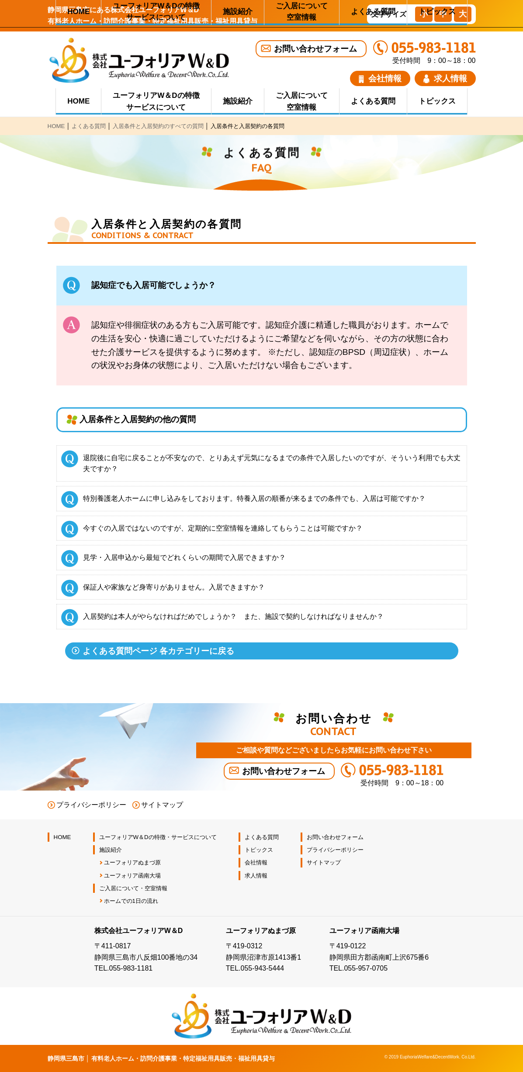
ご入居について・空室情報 (133, 888)
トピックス (437, 101)
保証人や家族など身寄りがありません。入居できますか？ (174, 587)
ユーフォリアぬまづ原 (132, 862)
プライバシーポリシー (91, 804)
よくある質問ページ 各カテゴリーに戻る (158, 651)
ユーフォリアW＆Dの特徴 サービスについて (156, 101)
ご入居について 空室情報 (302, 101)
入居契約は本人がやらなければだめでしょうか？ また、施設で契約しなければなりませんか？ (233, 616)
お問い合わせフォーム (315, 48)
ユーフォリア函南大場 (132, 875)
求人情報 (445, 78)
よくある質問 (373, 101)
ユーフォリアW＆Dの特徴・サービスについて (158, 837)
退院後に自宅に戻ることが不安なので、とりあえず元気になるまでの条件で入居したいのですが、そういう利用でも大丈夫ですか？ (272, 463)
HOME (78, 101)
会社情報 (380, 78)
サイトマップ (162, 804)
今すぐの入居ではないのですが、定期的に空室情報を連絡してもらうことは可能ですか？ (223, 528)
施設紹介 (238, 101)
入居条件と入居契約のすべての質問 (158, 126)
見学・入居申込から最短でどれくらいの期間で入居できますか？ (184, 557)
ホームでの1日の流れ (131, 901)
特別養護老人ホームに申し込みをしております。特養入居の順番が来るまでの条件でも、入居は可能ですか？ (254, 498)
